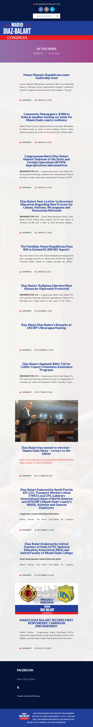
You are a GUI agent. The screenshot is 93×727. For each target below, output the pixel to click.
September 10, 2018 (45, 575)
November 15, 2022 (45, 350)
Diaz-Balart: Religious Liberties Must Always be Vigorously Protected (46, 287)
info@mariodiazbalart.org (47, 4)
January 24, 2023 (44, 142)
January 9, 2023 (44, 272)
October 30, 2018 (44, 476)
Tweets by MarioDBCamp (28, 696)
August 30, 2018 (44, 648)
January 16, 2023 (44, 188)
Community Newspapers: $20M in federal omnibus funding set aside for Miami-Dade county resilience (46, 117)
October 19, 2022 (44, 392)
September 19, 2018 (45, 530)
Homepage (38, 53)
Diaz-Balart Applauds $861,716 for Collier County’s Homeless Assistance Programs (46, 367)
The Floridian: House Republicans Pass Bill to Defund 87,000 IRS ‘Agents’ (47, 248)
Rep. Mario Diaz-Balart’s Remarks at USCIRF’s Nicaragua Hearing (46, 326)
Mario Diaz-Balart (26, 679)
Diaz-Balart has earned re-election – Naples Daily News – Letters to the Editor (46, 450)
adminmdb (26, 100)
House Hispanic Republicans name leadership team (47, 76)
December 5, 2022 (44, 311)
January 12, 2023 (44, 233)
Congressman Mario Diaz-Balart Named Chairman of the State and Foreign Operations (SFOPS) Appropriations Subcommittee (46, 160)
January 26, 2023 (44, 100)
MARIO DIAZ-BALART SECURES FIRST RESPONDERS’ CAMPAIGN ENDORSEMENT (46, 623)
